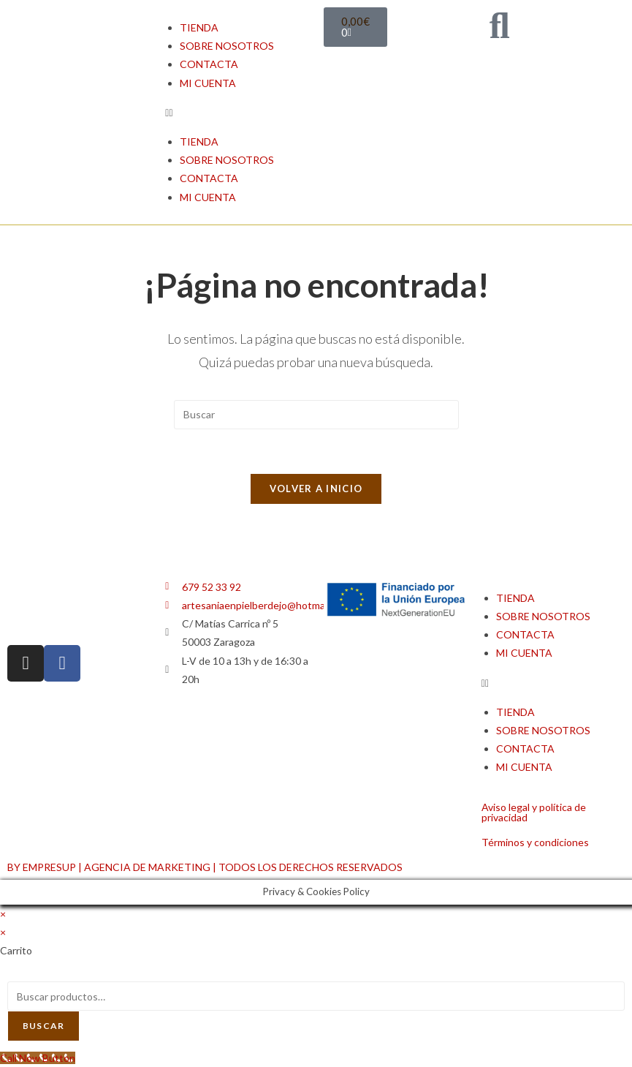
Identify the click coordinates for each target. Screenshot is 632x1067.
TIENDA (199, 27)
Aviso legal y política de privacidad (533, 812)
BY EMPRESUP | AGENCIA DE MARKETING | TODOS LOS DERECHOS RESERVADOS (205, 867)
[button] (236, 112)
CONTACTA (209, 64)
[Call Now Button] (37, 1058)
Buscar (43, 1025)
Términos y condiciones (535, 842)
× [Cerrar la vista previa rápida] (3, 914)
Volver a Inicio (316, 488)
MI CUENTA (208, 83)
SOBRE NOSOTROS (227, 45)
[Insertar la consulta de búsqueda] (316, 414)
